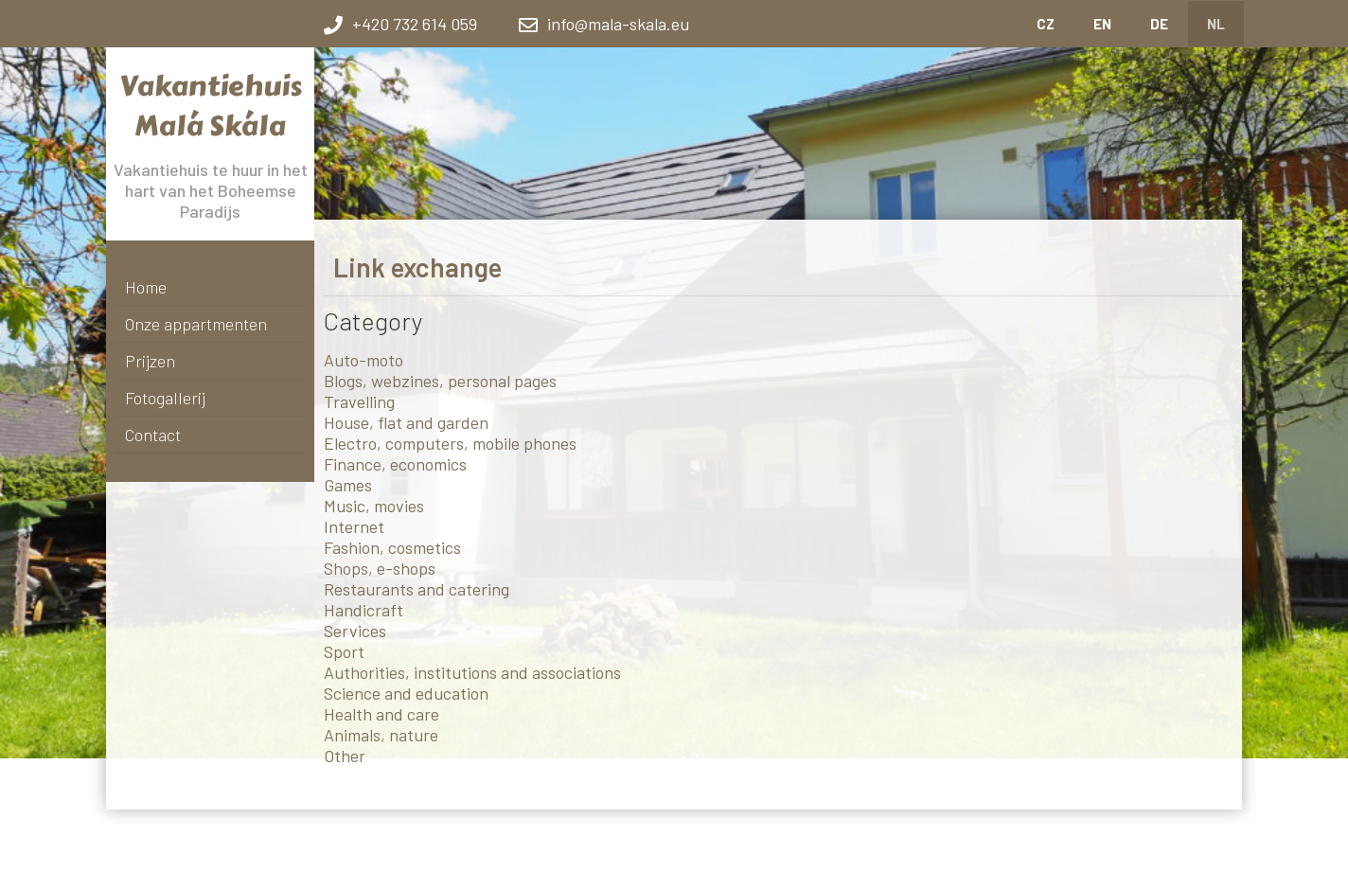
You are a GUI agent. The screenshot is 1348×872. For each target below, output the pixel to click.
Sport (344, 651)
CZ (1046, 23)
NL (1216, 23)
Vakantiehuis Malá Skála (210, 106)
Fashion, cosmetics (392, 547)
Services (355, 630)
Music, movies (374, 505)
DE (1159, 23)
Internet (354, 526)
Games (348, 484)
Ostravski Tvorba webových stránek (689, 839)
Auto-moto (363, 359)
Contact (153, 434)
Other (344, 755)
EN (1102, 23)
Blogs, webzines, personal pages (440, 380)
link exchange (866, 839)
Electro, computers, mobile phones (450, 443)
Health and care (381, 713)
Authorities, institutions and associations (472, 672)
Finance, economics (395, 464)
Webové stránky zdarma (502, 839)
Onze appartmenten (196, 323)
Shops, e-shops (379, 568)
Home (146, 286)
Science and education (406, 693)
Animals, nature (381, 734)
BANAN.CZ (589, 839)
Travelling (359, 401)
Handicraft (363, 609)
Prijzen (150, 360)
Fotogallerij (165, 397)
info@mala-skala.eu (618, 23)
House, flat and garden (406, 422)
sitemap (815, 839)
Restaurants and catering (416, 588)
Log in (780, 839)
